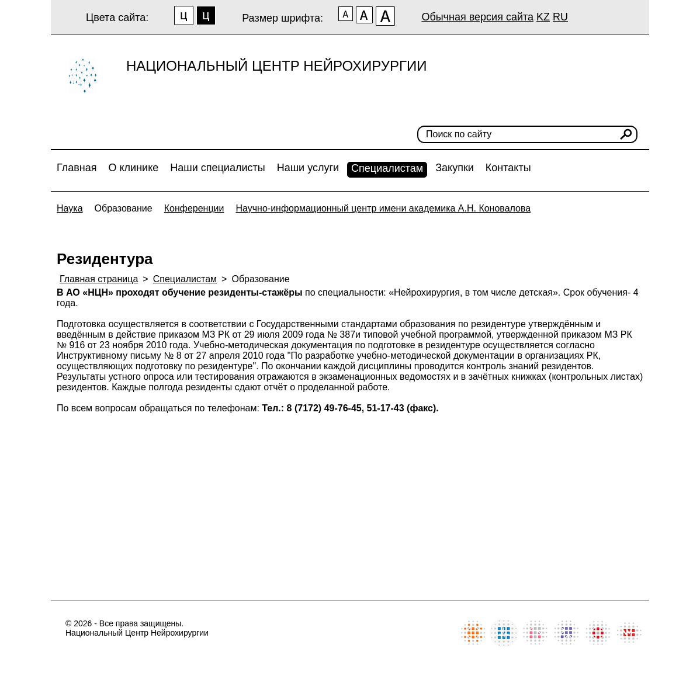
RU (560, 17)
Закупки (454, 168)
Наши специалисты (217, 168)
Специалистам (387, 168)
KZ (543, 17)
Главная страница (99, 279)
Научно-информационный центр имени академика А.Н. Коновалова (383, 208)
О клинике (134, 168)
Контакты (508, 168)
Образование (124, 208)
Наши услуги (308, 168)
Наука (70, 208)
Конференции (194, 208)
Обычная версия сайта (477, 17)
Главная (77, 168)
